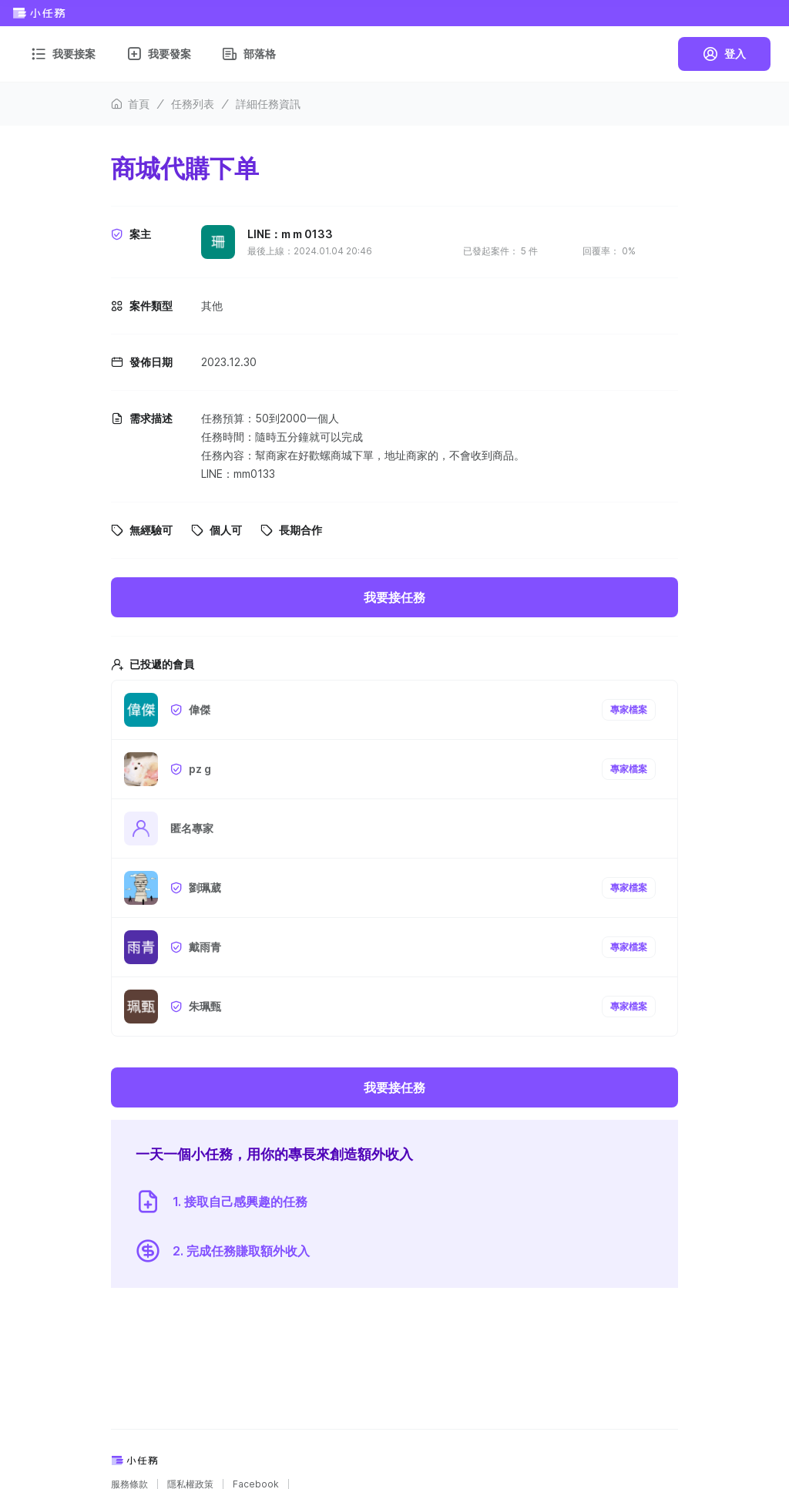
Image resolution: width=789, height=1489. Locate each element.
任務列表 (192, 103)
